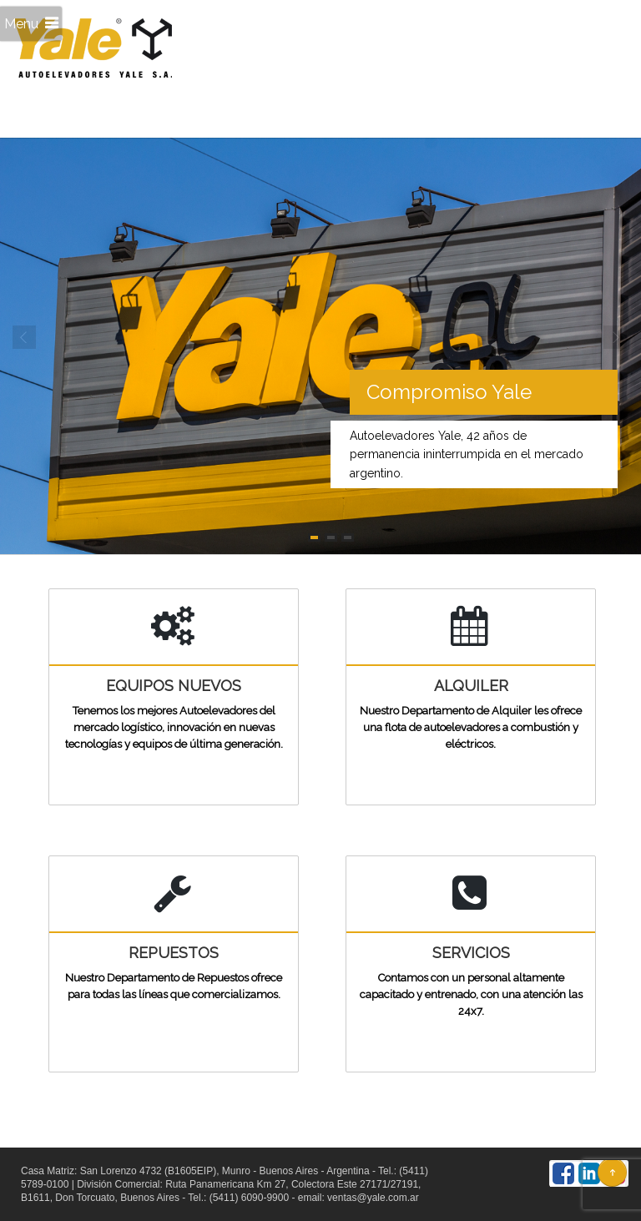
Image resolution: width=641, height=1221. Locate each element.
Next (615, 338)
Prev (25, 338)
